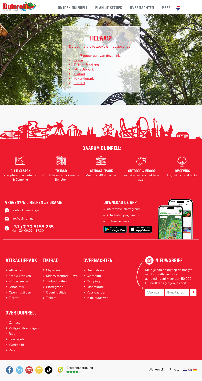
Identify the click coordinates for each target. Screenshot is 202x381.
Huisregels (16, 339)
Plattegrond (54, 287)
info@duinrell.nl (22, 218)
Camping (93, 281)
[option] (20, 169)
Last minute (95, 287)
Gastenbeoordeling (79, 368)
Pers (12, 350)
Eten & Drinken (20, 276)
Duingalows (95, 270)
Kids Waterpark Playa (62, 276)
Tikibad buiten (56, 281)
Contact (79, 83)
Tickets (14, 298)
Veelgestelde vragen (24, 328)
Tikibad (79, 74)
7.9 (60, 368)
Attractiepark (21, 260)
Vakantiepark (84, 78)
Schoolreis (16, 287)
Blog (12, 334)
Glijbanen (53, 270)
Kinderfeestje (18, 281)
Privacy (174, 369)
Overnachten (98, 260)
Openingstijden (20, 292)
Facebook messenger (25, 210)
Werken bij (17, 345)
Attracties (16, 270)
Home (78, 60)
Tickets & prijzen (86, 64)
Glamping (94, 276)
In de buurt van (98, 298)
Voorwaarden (96, 292)
